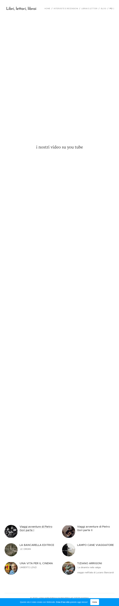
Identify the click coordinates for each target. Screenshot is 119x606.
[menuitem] (50, 8)
